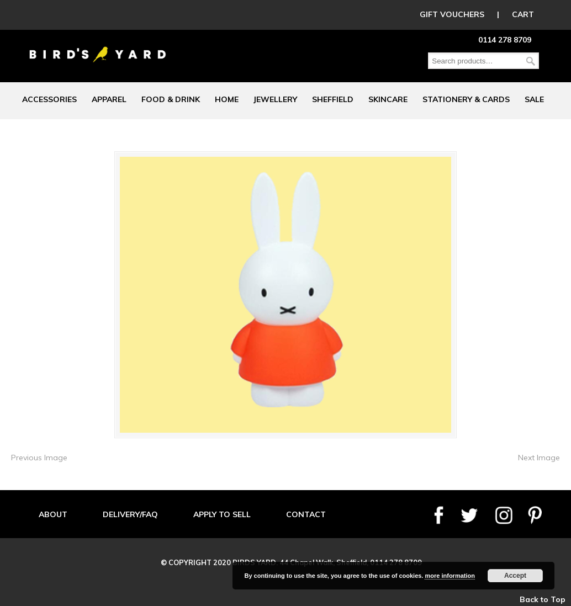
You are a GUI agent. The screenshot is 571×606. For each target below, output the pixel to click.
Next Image (539, 458)
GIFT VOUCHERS (452, 14)
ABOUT (53, 514)
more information (449, 575)
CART (523, 14)
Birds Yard (98, 46)
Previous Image (39, 458)
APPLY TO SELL (222, 514)
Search (531, 61)
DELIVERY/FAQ (130, 514)
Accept (515, 576)
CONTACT (306, 514)
